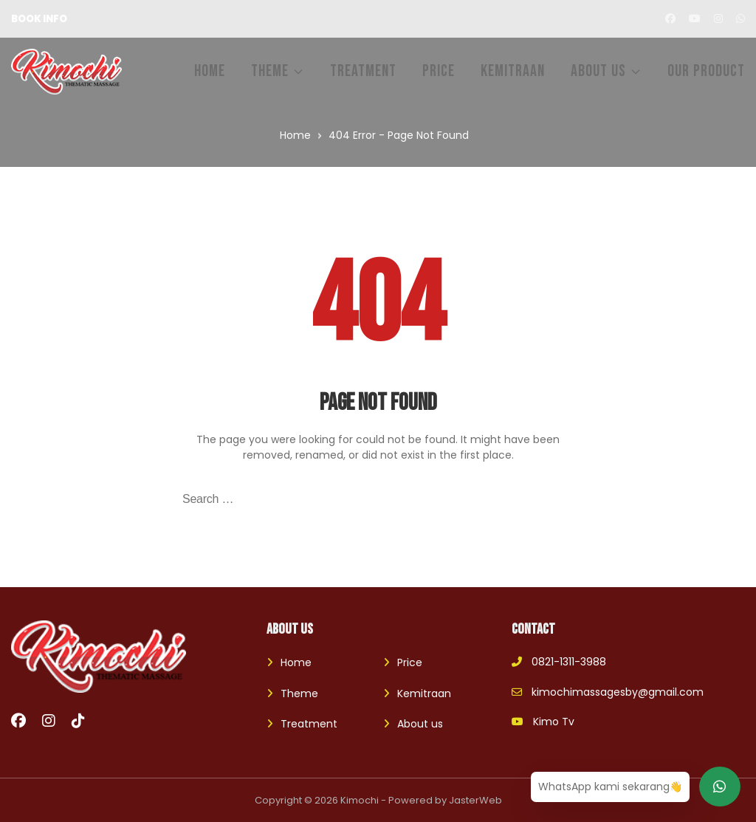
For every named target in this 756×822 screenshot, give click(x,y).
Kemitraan (424, 693)
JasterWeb (475, 800)
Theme (299, 693)
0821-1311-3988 (559, 661)
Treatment (309, 723)
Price (409, 662)
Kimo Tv (543, 721)
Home (296, 662)
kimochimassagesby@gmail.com (608, 692)
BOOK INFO (39, 19)
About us (420, 723)
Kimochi (359, 800)
